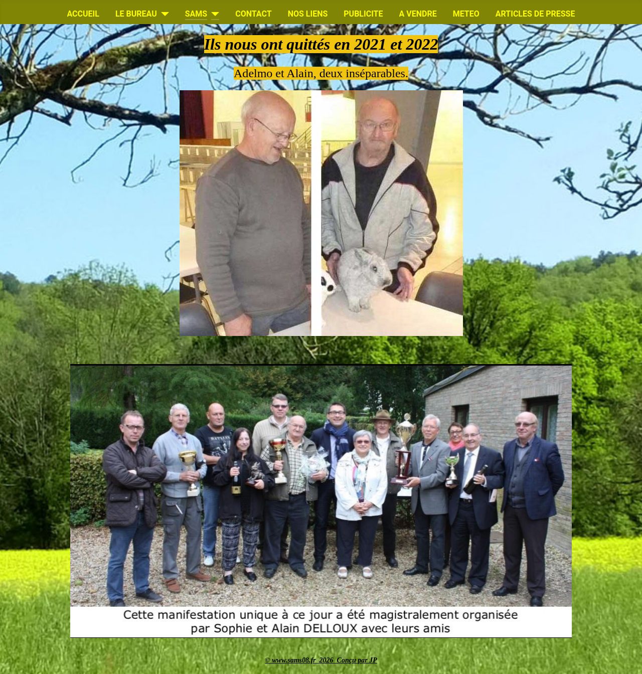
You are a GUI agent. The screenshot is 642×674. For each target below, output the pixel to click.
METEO (466, 14)
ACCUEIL (83, 14)
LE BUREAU (136, 14)
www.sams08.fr (295, 660)
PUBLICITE (363, 14)
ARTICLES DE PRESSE (535, 14)
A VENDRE (418, 14)
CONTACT (253, 14)
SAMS (196, 14)
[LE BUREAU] (163, 14)
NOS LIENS (308, 14)
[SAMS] (213, 14)
